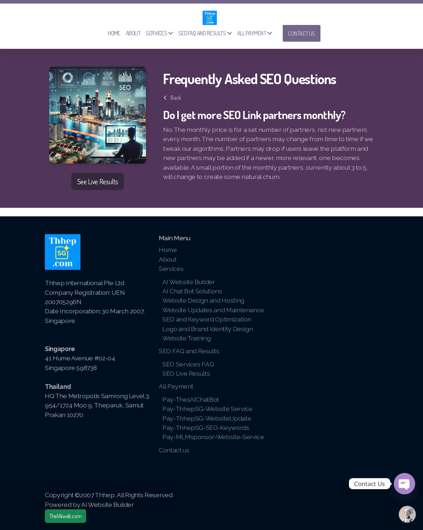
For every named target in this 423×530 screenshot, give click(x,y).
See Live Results (97, 181)
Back (172, 97)
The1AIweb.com (65, 516)
